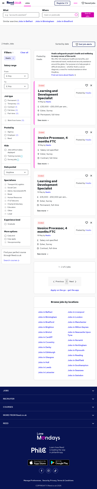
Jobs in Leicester (46, 372)
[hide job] (91, 85)
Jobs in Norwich (75, 340)
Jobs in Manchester (77, 322)
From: (6, 71)
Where (45, 10)
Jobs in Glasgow (46, 357)
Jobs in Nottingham (77, 345)
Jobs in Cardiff (45, 337)
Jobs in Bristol (45, 332)
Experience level (12, 220)
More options (10, 231)
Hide (6, 145)
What (5, 10)
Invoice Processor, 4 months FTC (53, 139)
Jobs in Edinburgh (46, 352)
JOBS (48, 390)
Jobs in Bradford (65, 21)
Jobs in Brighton (46, 327)
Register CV (62, 3)
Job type (8, 96)
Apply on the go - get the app (65, 290)
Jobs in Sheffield (76, 360)
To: (5, 82)
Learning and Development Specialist (48, 94)
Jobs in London (75, 317)
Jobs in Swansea (75, 370)
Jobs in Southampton (78, 365)
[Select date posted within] (16, 172)
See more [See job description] (43, 120)
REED (48, 423)
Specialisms (10, 180)
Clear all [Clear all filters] (24, 52)
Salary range (10, 65)
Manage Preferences (32, 480)
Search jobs (88, 14)
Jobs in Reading (75, 355)
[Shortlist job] (86, 85)
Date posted (10, 167)
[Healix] (9, 58)
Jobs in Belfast (25, 21)
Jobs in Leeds (44, 367)
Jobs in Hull (43, 362)
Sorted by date (62, 44)
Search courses (12, 260)
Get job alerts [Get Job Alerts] (84, 44)
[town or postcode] (60, 14)
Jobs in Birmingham (44, 21)
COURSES (48, 407)
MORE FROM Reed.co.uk (48, 415)
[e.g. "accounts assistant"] (21, 14)
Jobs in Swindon (75, 375)
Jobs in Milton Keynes (78, 327)
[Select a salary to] (16, 86)
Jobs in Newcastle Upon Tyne (79, 333)
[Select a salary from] (16, 76)
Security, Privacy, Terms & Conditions (58, 480)
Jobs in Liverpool (76, 312)
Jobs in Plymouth (76, 350)
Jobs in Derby (44, 347)
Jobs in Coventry (46, 342)
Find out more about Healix (62, 75)
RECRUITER (48, 398)
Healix (48, 102)
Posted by (9, 127)
